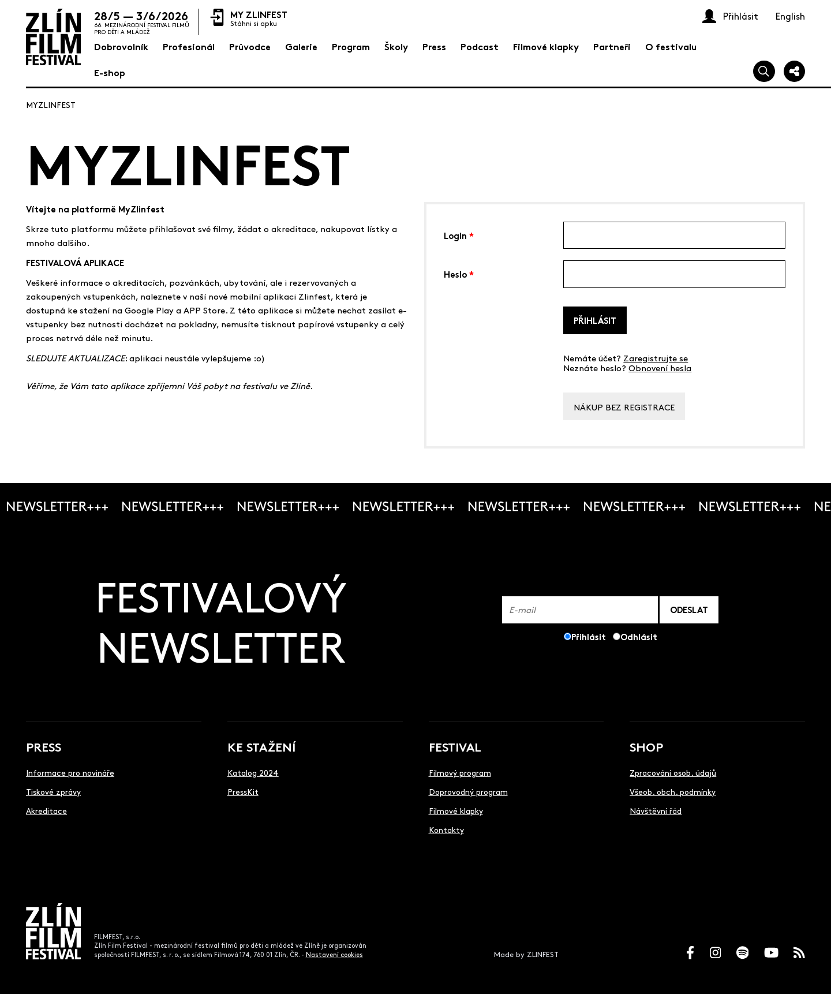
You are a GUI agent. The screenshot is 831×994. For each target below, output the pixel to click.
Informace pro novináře (70, 772)
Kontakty (446, 829)
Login (459, 234)
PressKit (243, 791)
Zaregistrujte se (655, 358)
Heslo (459, 273)
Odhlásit (638, 636)
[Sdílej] (795, 72)
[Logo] (53, 37)
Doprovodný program (468, 791)
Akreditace (46, 810)
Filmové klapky (456, 810)
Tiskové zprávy (53, 791)
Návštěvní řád (656, 810)
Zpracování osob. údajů (673, 772)
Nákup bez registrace (624, 407)
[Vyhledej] (764, 72)
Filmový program (460, 772)
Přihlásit (595, 320)
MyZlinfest (51, 104)
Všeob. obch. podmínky (673, 791)
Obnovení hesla (659, 367)
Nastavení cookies (334, 954)
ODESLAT (689, 609)
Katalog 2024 (253, 772)
